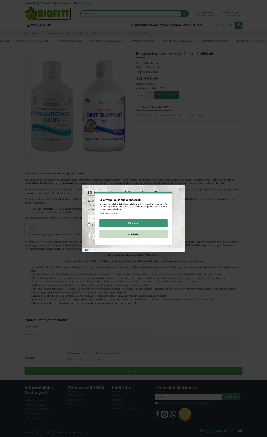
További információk (109, 213)
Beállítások (133, 234)
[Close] (180, 188)
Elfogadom (133, 223)
